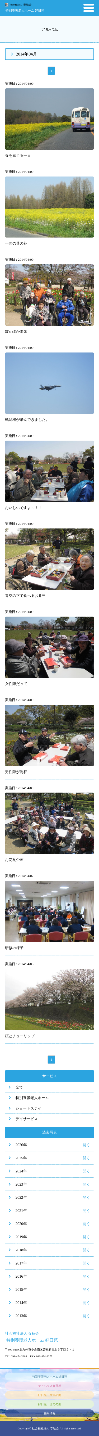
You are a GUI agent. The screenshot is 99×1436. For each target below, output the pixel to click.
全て (19, 1087)
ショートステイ (28, 1108)
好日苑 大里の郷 (49, 1395)
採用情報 (49, 1413)
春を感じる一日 (18, 155)
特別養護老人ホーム (32, 1098)
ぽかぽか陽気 (16, 331)
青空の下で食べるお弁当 (25, 595)
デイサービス (27, 1119)
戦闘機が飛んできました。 (27, 419)
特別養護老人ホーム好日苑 (49, 1376)
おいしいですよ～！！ (23, 508)
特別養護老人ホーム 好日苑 (25, 10)
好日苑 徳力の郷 (49, 1404)
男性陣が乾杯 (16, 772)
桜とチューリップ (20, 1036)
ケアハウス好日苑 (49, 1385)
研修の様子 (14, 948)
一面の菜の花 (16, 243)
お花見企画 (14, 860)
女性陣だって (16, 684)
